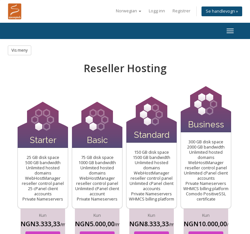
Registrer (181, 11)
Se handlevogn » (222, 11)
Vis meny (19, 50)
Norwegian (128, 11)
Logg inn (157, 11)
